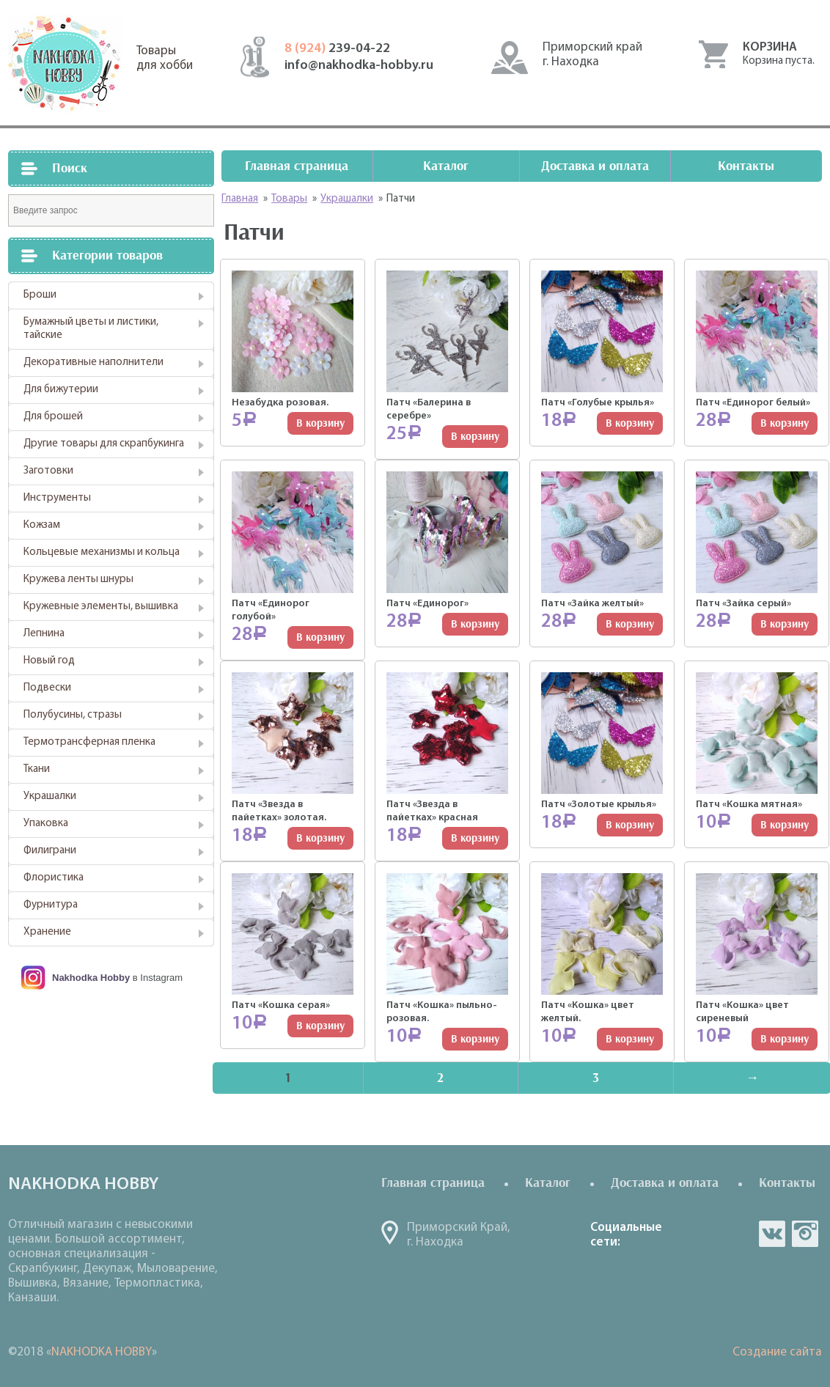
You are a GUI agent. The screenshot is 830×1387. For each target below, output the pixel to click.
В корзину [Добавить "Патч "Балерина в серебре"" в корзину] (475, 437)
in (805, 1234)
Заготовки (48, 471)
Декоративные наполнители (93, 362)
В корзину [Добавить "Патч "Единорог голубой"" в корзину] (320, 637)
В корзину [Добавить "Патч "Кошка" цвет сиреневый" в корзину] (784, 1039)
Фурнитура (50, 904)
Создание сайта (777, 1352)
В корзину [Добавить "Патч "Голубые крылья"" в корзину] (630, 423)
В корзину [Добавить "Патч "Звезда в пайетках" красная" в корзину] (475, 838)
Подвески (47, 688)
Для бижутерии (60, 389)
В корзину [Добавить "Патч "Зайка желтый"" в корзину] (630, 624)
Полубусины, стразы (72, 715)
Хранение (47, 932)
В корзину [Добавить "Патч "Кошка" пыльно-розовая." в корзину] (475, 1039)
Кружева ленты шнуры (78, 579)
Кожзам (41, 525)
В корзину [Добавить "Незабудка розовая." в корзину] (320, 423)
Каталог (446, 166)
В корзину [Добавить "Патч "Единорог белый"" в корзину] (784, 423)
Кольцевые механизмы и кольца (101, 552)
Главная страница (296, 166)
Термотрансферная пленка (89, 742)
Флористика (53, 877)
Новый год (49, 660)
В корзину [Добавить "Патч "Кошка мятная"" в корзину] (784, 825)
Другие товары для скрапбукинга (103, 443)
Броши (39, 295)
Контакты (746, 166)
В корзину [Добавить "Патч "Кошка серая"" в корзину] (320, 1026)
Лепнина (44, 633)
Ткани (36, 769)
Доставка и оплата (595, 166)
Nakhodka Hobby (91, 977)
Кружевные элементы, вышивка (100, 606)
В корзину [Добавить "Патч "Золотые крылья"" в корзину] (630, 825)
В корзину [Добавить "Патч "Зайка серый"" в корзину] (784, 624)
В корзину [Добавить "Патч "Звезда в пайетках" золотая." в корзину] (320, 838)
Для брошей (53, 416)
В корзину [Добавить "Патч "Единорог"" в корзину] (475, 624)
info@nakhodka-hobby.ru (358, 66)
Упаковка (45, 823)
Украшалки (49, 796)
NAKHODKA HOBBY (101, 1352)
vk (772, 1234)
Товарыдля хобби (164, 58)
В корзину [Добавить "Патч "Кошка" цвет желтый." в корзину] (630, 1039)
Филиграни (49, 850)
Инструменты (57, 498)
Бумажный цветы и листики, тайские (90, 329)
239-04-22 (337, 49)
